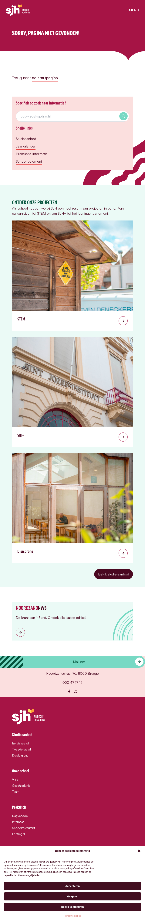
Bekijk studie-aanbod (113, 574)
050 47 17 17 (72, 682)
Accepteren (72, 886)
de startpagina (45, 77)
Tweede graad (21, 749)
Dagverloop (20, 816)
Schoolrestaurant (23, 828)
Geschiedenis (21, 785)
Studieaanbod (26, 139)
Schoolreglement (29, 161)
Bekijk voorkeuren (72, 907)
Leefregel (18, 834)
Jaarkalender (25, 146)
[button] (139, 851)
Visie (15, 779)
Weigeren (73, 896)
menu (134, 10)
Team (15, 791)
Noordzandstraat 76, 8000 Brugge (72, 673)
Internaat (18, 822)
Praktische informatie (32, 154)
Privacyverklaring (72, 916)
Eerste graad (20, 743)
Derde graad (20, 755)
